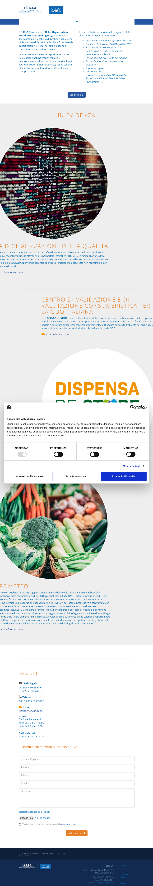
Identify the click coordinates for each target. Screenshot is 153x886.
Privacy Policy (124, 867)
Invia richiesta (76, 833)
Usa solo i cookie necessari (29, 476)
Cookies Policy (124, 875)
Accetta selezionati (76, 476)
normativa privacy (69, 824)
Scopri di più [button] (76, 94)
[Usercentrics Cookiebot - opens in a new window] (132, 407)
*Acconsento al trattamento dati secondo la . (50, 824)
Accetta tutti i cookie (123, 476)
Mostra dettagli (131, 466)
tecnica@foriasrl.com (98, 334)
